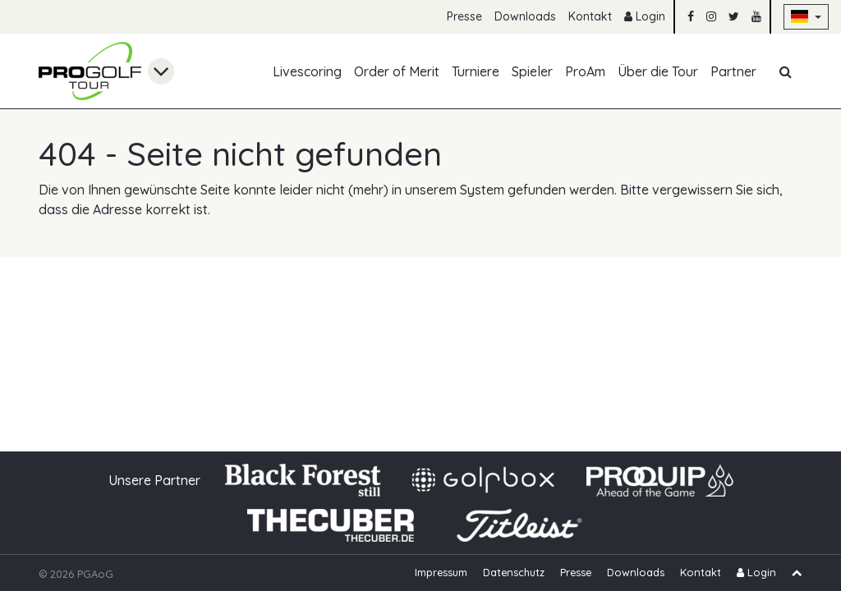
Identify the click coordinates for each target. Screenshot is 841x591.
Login (644, 16)
